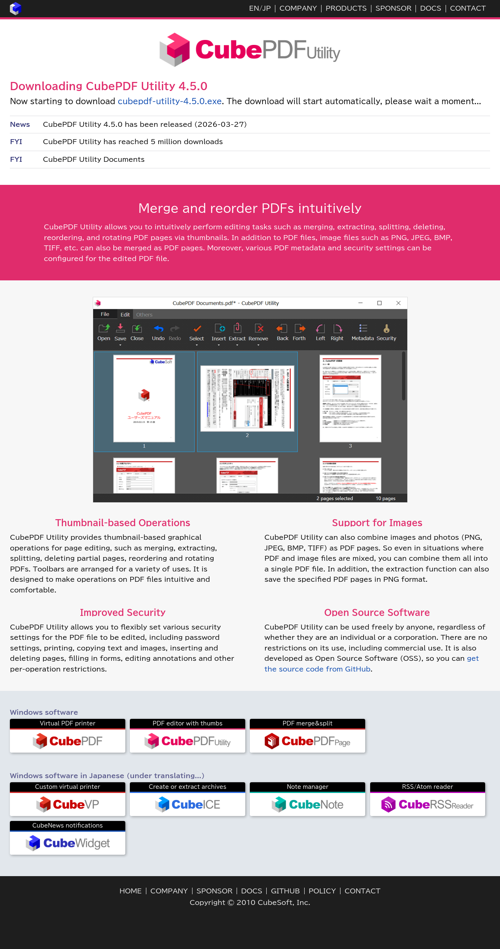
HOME (131, 891)
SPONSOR (393, 8)
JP (267, 8)
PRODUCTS (346, 8)
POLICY (322, 891)
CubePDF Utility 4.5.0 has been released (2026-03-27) (145, 124)
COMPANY (298, 8)
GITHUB (285, 891)
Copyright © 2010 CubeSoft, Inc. (250, 902)
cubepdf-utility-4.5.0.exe (170, 101)
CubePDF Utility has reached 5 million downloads (133, 141)
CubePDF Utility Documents (94, 159)
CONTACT (468, 8)
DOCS (430, 8)
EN (254, 8)
